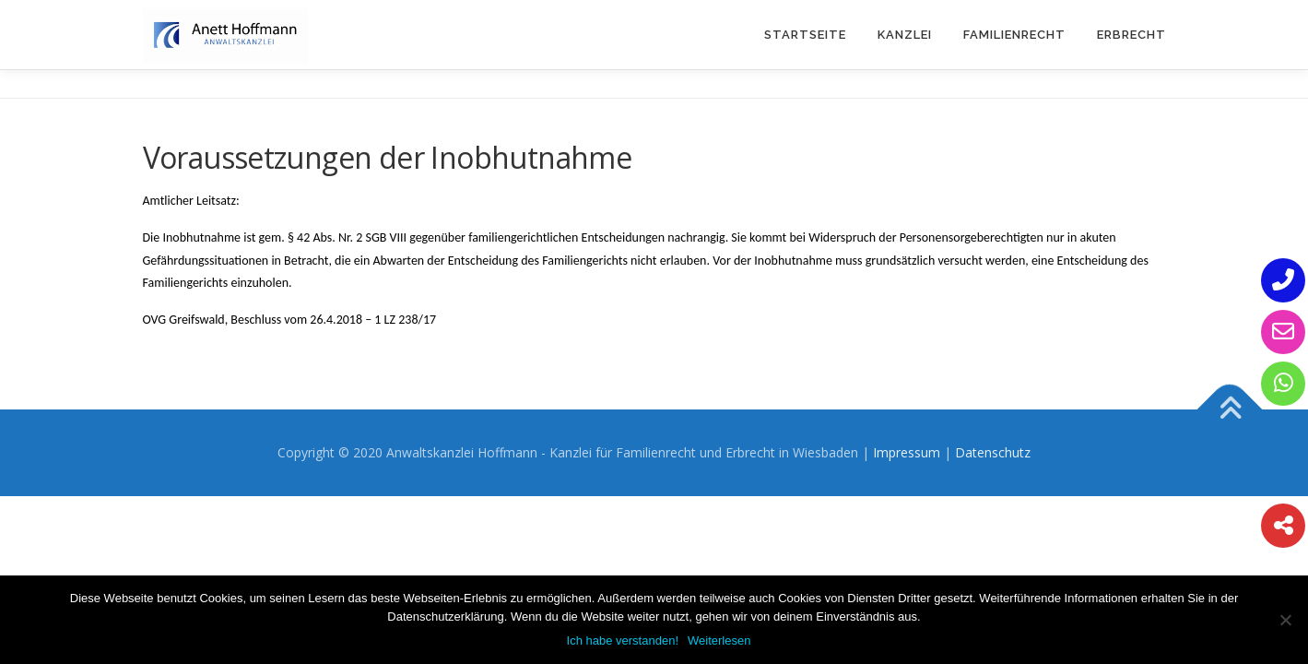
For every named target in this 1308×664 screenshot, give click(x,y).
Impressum (906, 452)
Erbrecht (1131, 35)
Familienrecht (1014, 35)
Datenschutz (993, 452)
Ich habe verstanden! (622, 640)
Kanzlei (905, 35)
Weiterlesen (719, 640)
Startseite (805, 35)
